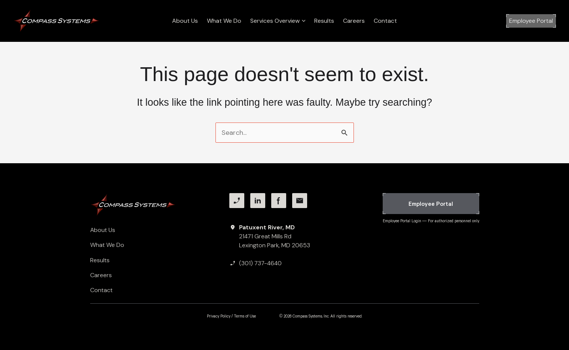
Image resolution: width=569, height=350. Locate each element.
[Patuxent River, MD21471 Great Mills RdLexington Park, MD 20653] (269, 236)
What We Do (224, 21)
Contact (385, 21)
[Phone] (236, 200)
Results (324, 21)
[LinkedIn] (257, 200)
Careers (354, 21)
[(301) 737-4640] (255, 263)
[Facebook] (278, 200)
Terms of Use (245, 316)
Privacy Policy (218, 316)
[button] (531, 21)
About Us (185, 21)
